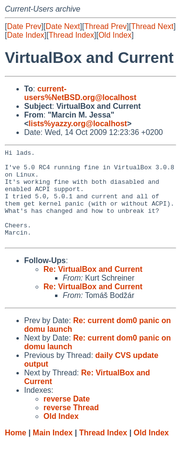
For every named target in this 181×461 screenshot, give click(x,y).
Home (15, 451)
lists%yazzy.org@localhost (77, 123)
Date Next (62, 26)
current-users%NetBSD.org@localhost (80, 93)
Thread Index (71, 35)
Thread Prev (105, 26)
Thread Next (152, 26)
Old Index (114, 35)
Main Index (53, 451)
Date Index (25, 35)
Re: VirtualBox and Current (92, 288)
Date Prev (24, 26)
